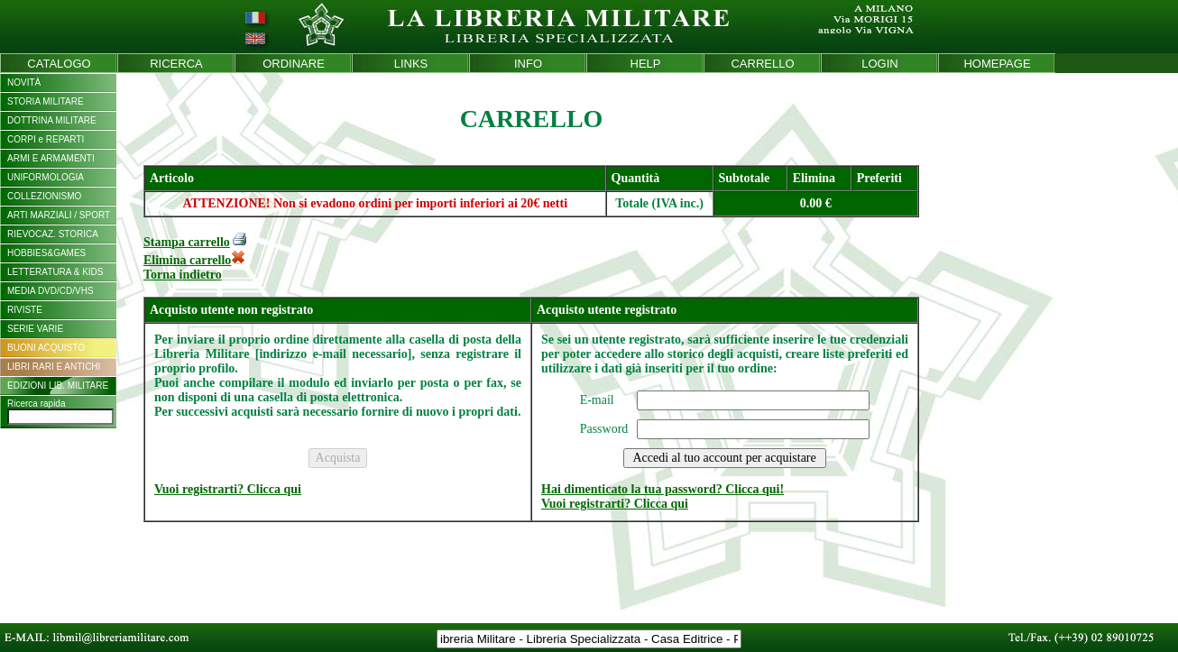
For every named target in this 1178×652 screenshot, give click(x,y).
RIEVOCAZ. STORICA (52, 234)
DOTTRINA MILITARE (52, 120)
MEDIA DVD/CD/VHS (50, 291)
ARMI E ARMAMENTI (51, 158)
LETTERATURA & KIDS (55, 272)
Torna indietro (182, 274)
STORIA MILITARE (45, 101)
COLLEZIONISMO (44, 196)
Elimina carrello (194, 260)
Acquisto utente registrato (606, 310)
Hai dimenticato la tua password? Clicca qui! (662, 489)
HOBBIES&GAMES (46, 253)
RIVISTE (24, 310)
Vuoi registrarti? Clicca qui (227, 489)
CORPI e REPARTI (45, 139)
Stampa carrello (186, 242)
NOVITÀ (24, 82)
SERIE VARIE (35, 329)
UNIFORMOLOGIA (45, 177)
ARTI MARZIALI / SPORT (58, 215)
